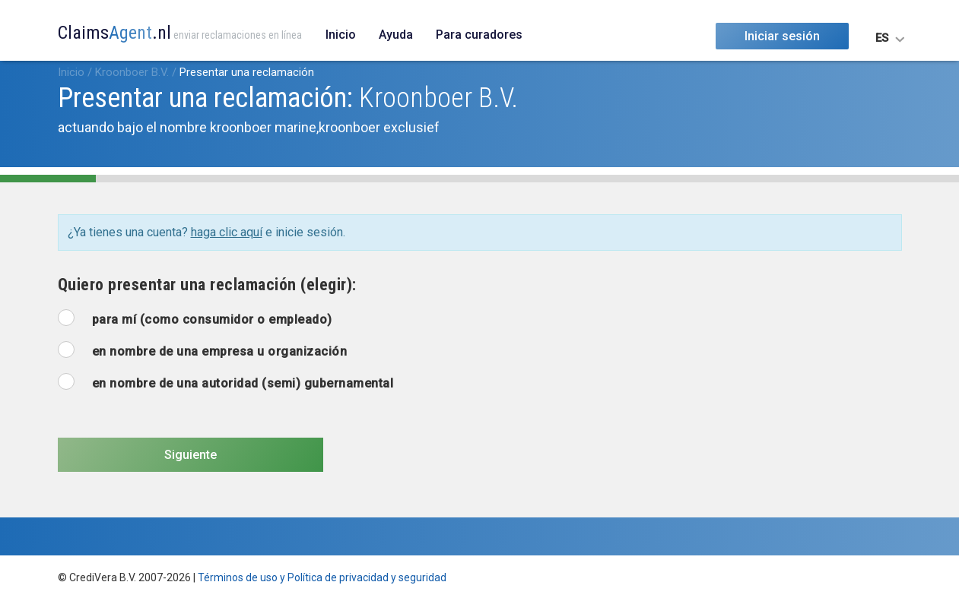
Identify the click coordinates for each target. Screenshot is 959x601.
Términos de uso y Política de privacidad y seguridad (322, 577)
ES (881, 38)
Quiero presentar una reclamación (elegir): (207, 284)
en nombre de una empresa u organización (220, 351)
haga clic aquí (226, 232)
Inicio (340, 34)
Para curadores (479, 34)
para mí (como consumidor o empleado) (212, 319)
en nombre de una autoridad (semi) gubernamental (243, 383)
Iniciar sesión (782, 36)
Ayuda (396, 34)
